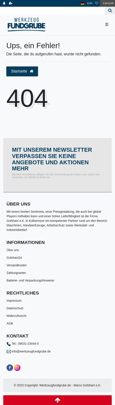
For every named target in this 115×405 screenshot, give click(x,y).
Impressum (14, 300)
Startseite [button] (22, 71)
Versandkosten (17, 265)
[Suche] (110, 10)
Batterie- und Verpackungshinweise (30, 280)
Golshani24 (14, 257)
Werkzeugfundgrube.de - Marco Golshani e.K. (70, 385)
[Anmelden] (4, 3)
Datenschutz (15, 308)
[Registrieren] (10, 3)
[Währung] (90, 3)
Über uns (13, 250)
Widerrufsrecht (16, 316)
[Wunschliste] (97, 3)
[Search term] (52, 10)
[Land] (82, 3)
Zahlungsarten (16, 273)
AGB (10, 323)
